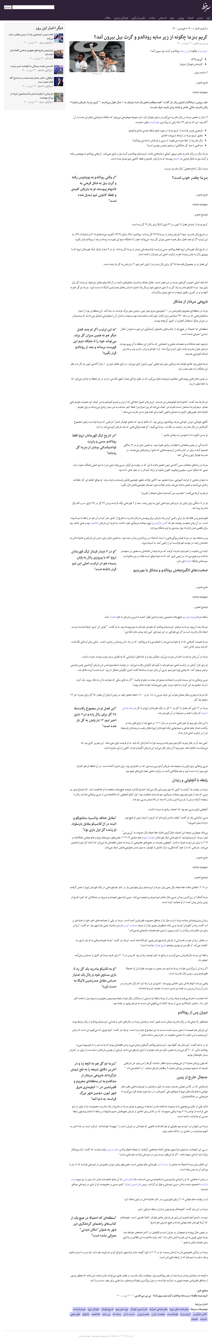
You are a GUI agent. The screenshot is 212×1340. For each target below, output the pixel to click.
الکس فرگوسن (161, 523)
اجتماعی (163, 18)
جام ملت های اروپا (179, 1309)
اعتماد (113, 617)
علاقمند (94, 523)
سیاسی (200, 18)
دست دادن (163, 1164)
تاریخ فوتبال (160, 945)
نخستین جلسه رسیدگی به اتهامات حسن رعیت (31, 66)
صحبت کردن (130, 925)
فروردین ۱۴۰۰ (178, 28)
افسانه (188, 561)
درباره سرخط (104, 1336)
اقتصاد (190, 18)
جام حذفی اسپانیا (158, 1309)
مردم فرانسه (79, 1309)
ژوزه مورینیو (188, 617)
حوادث (152, 18)
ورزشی (181, 18)
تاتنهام (176, 158)
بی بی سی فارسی (141, 1296)
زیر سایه (184, 51)
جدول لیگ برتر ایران (85, 1336)
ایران (208, 18)
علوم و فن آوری (138, 18)
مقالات (107, 18)
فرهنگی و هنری (121, 18)
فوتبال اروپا (149, 837)
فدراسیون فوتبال (132, 1184)
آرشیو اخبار (200, 28)
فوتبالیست (153, 122)
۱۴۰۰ (190, 28)
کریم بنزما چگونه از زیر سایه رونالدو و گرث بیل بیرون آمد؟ (180, 1296)
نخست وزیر (112, 1149)
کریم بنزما (202, 51)
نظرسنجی (128, 1179)
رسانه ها (117, 1314)
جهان (172, 18)
